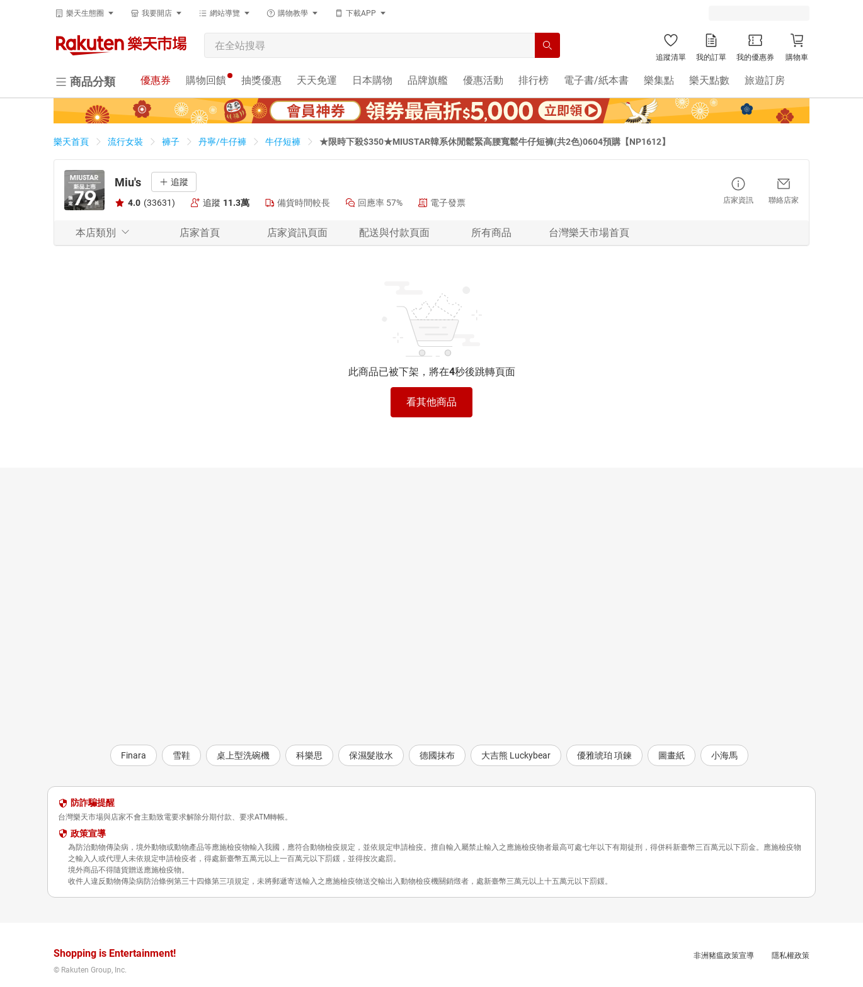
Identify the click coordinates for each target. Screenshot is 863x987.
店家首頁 (200, 233)
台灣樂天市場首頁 (589, 233)
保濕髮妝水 (371, 755)
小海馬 (724, 755)
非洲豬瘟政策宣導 (724, 955)
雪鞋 (181, 755)
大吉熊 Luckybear (516, 755)
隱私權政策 (790, 955)
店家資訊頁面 (297, 233)
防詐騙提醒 (93, 803)
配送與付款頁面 (394, 233)
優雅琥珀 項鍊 (604, 755)
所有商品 (491, 233)
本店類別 (103, 233)
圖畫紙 (671, 755)
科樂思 (309, 755)
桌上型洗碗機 (243, 755)
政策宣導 (88, 833)
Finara (133, 755)
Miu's (128, 182)
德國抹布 (437, 755)
